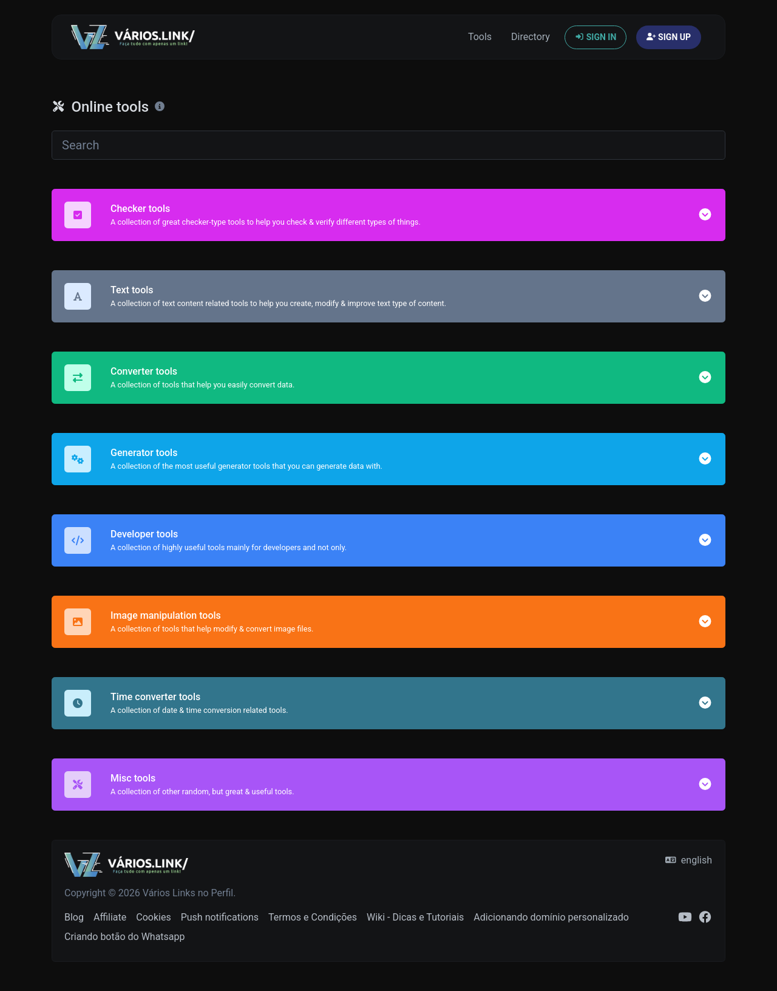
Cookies (153, 917)
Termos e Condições (312, 917)
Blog (74, 917)
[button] (705, 214)
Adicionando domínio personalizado (551, 917)
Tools (480, 37)
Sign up (668, 37)
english (688, 860)
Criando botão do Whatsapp (124, 936)
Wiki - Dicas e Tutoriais (415, 917)
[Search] (388, 145)
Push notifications (220, 917)
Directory (530, 37)
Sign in (595, 37)
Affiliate (109, 917)
